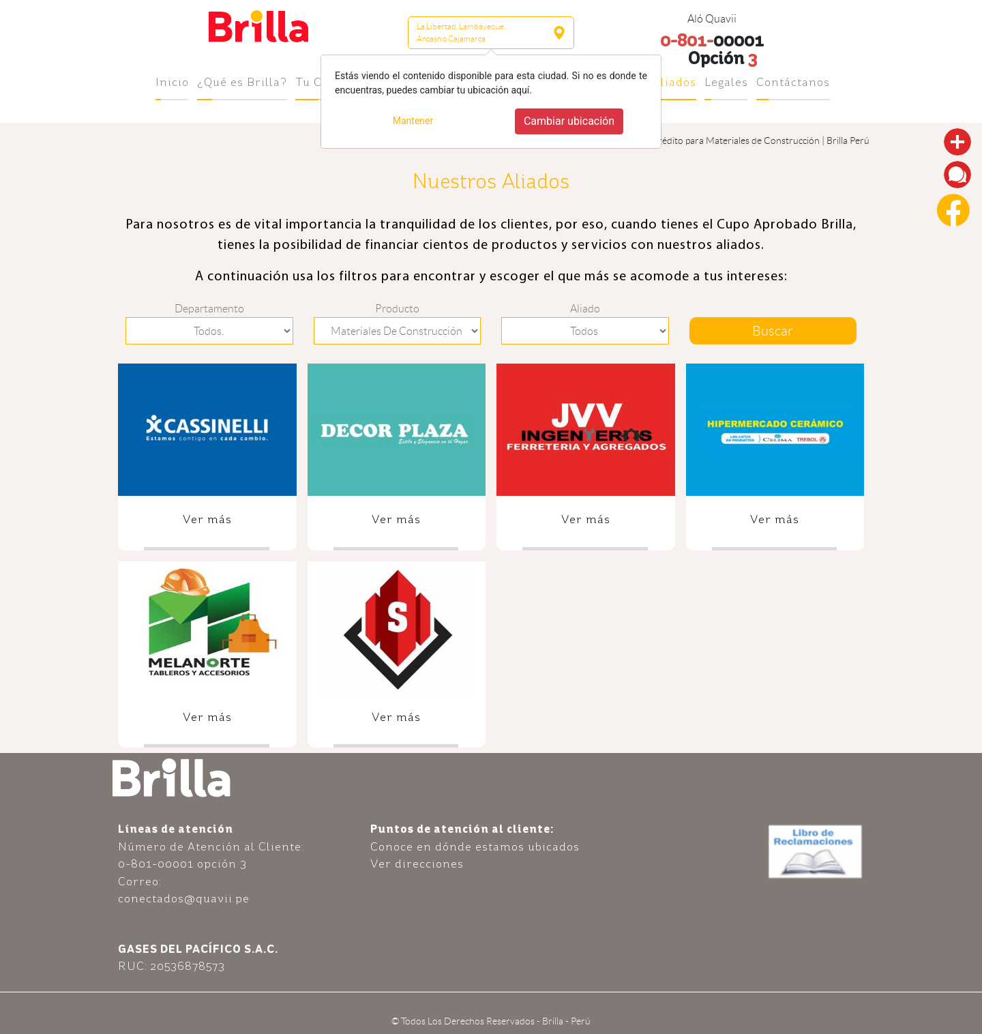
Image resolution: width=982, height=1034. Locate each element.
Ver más (207, 519)
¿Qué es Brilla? (242, 82)
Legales (726, 82)
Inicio (172, 82)
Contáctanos (793, 82)
